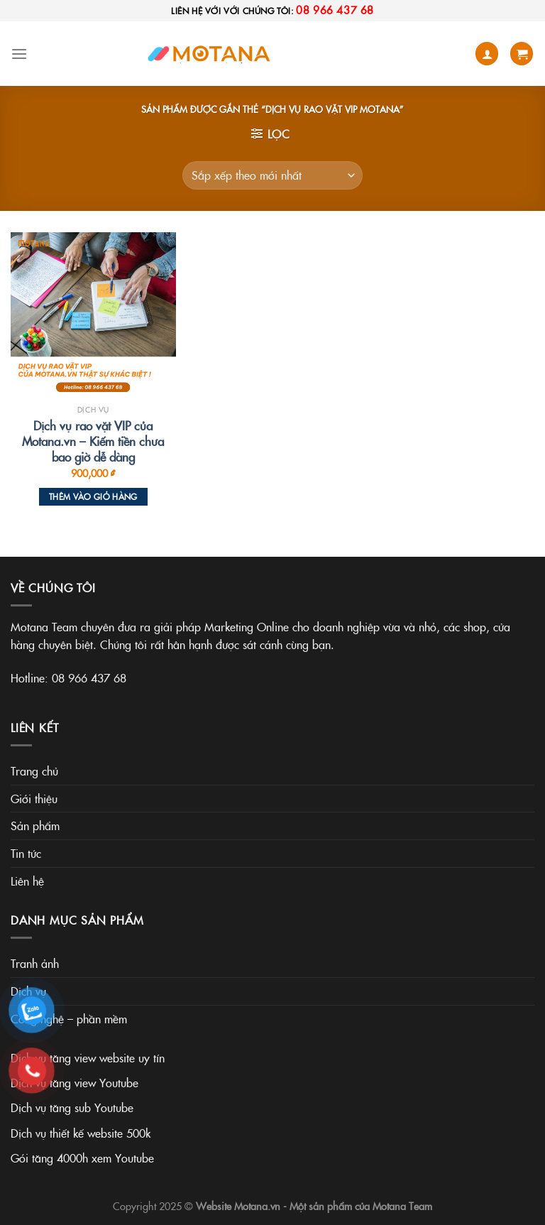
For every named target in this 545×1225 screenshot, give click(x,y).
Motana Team (402, 1206)
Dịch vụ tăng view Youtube (74, 1082)
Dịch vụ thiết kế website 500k (80, 1132)
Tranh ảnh (35, 963)
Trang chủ (34, 770)
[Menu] (19, 53)
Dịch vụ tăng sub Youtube (72, 1107)
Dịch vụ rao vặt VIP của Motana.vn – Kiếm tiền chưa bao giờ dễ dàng (93, 441)
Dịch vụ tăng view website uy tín (88, 1057)
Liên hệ (27, 880)
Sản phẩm (35, 825)
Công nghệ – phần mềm (69, 1018)
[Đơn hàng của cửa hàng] (272, 175)
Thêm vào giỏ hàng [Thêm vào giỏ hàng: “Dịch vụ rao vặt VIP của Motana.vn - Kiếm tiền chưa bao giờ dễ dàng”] (93, 496)
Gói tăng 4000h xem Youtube (82, 1157)
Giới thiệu (34, 798)
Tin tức (26, 853)
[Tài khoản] (486, 53)
